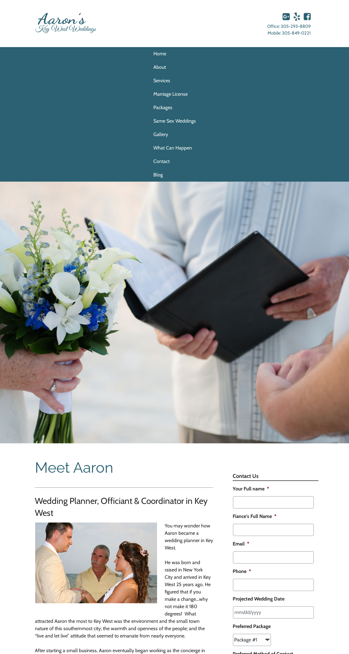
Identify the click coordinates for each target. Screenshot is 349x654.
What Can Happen (172, 148)
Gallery (160, 134)
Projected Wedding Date (258, 599)
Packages (162, 107)
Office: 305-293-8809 (289, 26)
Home (159, 54)
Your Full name (251, 489)
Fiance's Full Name (254, 516)
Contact (161, 161)
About (159, 67)
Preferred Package (252, 626)
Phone (242, 571)
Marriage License (170, 94)
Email (241, 544)
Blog (158, 175)
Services (161, 80)
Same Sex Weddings (174, 121)
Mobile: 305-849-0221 (289, 33)
